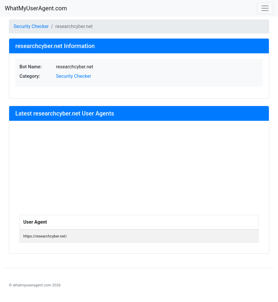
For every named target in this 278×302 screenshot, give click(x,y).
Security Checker (31, 26)
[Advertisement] (139, 170)
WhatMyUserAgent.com (36, 8)
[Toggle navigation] (265, 8)
